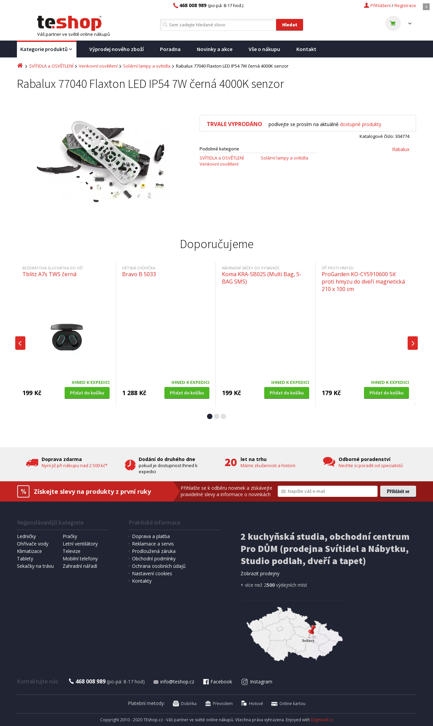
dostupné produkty (360, 124)
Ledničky (26, 536)
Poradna (170, 49)
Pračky (70, 536)
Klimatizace (29, 551)
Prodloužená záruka (154, 551)
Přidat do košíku (87, 393)
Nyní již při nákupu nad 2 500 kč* (75, 465)
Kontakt (306, 49)
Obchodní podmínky (154, 558)
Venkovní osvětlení (98, 66)
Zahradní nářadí (80, 566)
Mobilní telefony (80, 558)
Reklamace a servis (153, 543)
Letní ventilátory (80, 543)
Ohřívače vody (32, 543)
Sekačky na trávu (35, 566)
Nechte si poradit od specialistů (371, 465)
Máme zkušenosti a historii (268, 465)
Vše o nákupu (264, 49)
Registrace (405, 5)
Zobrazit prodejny (260, 573)
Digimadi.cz (322, 720)
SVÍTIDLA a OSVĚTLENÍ (51, 66)
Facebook (217, 681)
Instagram (257, 681)
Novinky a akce (214, 49)
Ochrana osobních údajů (159, 566)
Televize (72, 551)
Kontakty (142, 581)
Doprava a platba (151, 536)
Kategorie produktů (46, 49)
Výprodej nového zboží (116, 49)
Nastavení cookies (152, 573)
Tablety (25, 558)
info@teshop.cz (173, 681)
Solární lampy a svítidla (146, 66)
